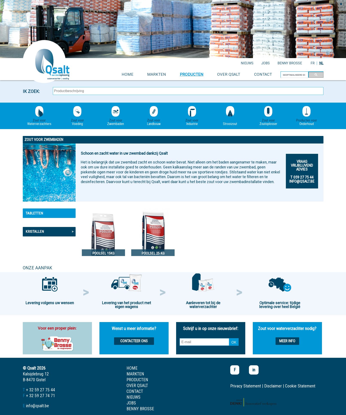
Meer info (287, 341)
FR (313, 63)
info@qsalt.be (37, 405)
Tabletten (34, 213)
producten (191, 74)
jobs (265, 63)
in (253, 369)
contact (263, 74)
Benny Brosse (289, 63)
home (127, 74)
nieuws (247, 63)
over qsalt (228, 74)
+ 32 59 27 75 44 (40, 389)
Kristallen (49, 231)
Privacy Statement (245, 386)
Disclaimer (273, 386)
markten (156, 74)
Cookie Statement (300, 386)
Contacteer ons (134, 341)
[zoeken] (294, 75)
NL (321, 63)
